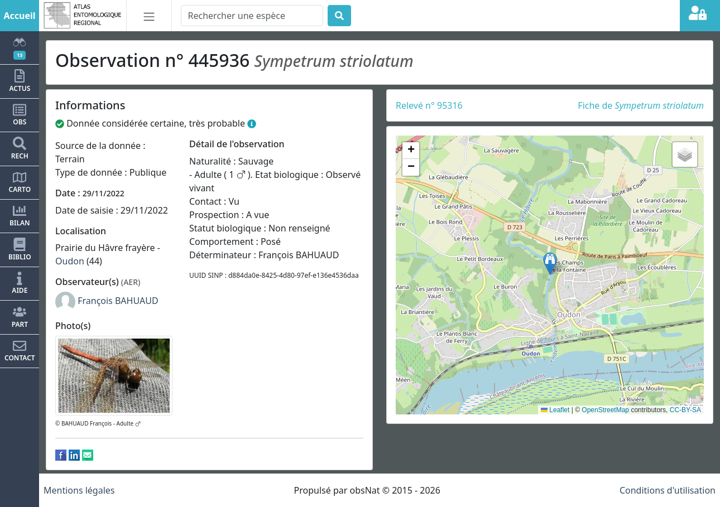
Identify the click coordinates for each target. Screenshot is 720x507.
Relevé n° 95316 (429, 105)
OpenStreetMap (605, 410)
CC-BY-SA (685, 410)
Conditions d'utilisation (668, 490)
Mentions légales (79, 490)
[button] (550, 263)
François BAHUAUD (118, 300)
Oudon (69, 261)
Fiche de (641, 105)
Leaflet (555, 410)
